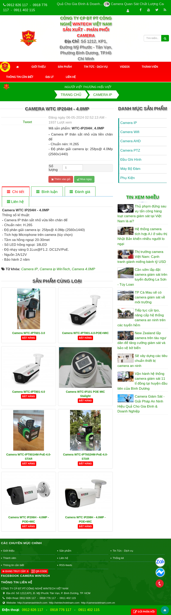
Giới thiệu (38, 66)
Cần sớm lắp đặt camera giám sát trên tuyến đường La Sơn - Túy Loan (142, 277)
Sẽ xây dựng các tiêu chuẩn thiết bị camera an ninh (142, 361)
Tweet (27, 122)
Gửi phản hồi (144, 612)
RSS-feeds (65, 565)
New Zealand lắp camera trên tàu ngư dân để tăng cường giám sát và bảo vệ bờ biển (141, 340)
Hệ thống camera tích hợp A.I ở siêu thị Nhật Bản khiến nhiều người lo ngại (142, 236)
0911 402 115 (24, 10)
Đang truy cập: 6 (15, 571)
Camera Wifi (129, 132)
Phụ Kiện (127, 178)
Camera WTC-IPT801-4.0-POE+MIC (85, 333)
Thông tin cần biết (19, 76)
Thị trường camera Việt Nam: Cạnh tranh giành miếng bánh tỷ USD (141, 257)
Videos (125, 66)
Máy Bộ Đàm (130, 169)
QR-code (39, 571)
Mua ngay (84, 179)
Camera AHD (130, 141)
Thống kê (118, 558)
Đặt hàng (28, 337)
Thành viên (150, 66)
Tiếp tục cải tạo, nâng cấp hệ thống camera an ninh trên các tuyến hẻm (141, 317)
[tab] (15, 192)
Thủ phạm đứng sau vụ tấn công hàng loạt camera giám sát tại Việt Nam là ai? (141, 213)
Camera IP (128, 123)
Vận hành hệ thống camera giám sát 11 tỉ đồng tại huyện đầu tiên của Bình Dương (142, 381)
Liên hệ (71, 76)
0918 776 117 (60, 610)
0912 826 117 (17, 5)
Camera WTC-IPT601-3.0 (28, 333)
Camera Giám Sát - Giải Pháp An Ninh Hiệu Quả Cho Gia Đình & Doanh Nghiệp (140, 404)
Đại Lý (50, 76)
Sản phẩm (65, 66)
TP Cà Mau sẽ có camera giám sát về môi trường (150, 297)
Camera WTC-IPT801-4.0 (28, 391)
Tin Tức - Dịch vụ (96, 66)
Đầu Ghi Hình (130, 160)
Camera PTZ (130, 150)
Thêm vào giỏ (60, 179)
